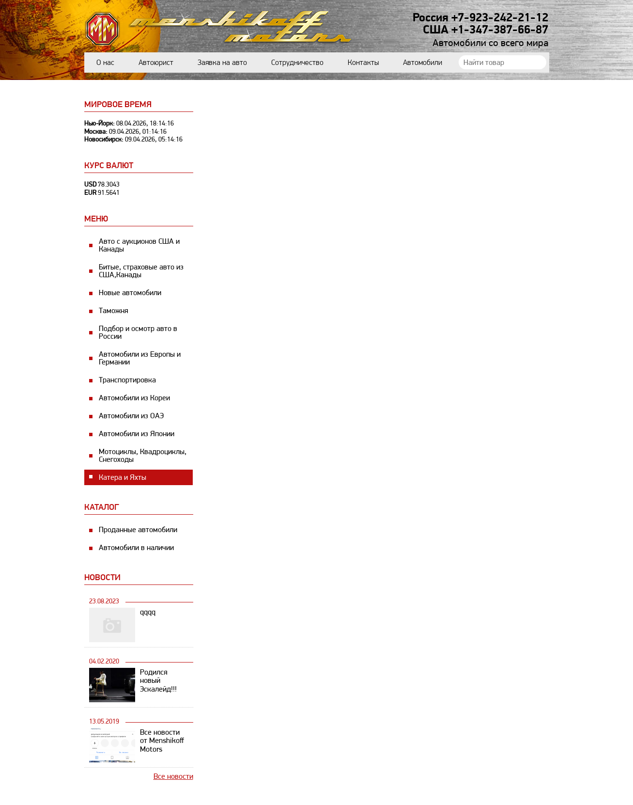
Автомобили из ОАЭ (131, 415)
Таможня (113, 310)
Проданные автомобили (138, 529)
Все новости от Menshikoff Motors (162, 740)
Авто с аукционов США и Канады (139, 245)
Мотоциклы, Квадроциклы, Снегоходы (142, 455)
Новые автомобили (130, 292)
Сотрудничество (297, 62)
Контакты (363, 62)
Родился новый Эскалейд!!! (158, 680)
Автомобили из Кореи (134, 397)
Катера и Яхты (122, 477)
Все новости (173, 776)
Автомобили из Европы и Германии (140, 357)
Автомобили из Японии (136, 433)
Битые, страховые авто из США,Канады (141, 270)
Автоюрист (156, 62)
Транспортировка (127, 379)
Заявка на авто (222, 62)
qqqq (147, 611)
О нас (105, 62)
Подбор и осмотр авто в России (138, 332)
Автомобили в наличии (136, 547)
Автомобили (422, 62)
